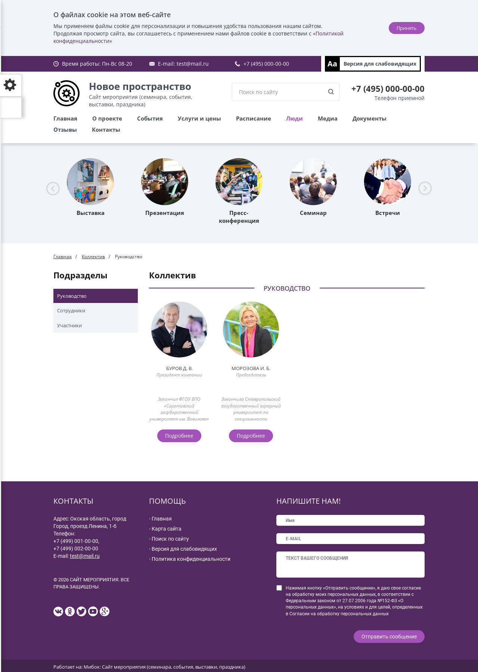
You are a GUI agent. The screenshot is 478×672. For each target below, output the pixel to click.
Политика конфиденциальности (191, 559)
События (150, 118)
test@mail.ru (193, 63)
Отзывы (65, 129)
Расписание (253, 118)
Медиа (328, 118)
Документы (370, 118)
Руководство (72, 296)
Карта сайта (166, 529)
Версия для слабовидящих (380, 63)
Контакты (106, 129)
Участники (69, 325)
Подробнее (179, 435)
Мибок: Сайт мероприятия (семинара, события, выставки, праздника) (164, 665)
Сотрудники (71, 310)
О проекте (107, 118)
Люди (294, 118)
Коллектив (93, 256)
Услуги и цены (199, 118)
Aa (332, 64)
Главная (65, 118)
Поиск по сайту (170, 539)
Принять (407, 28)
